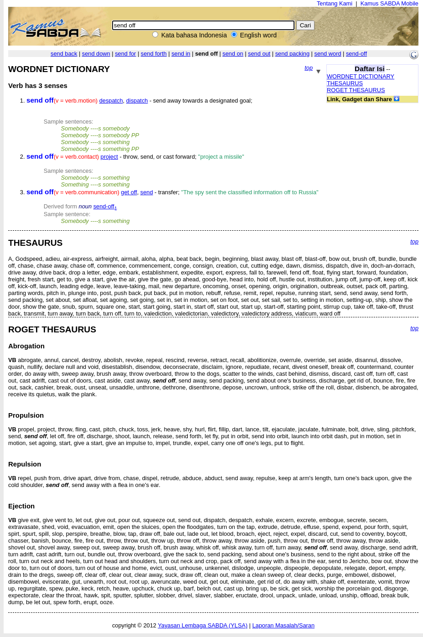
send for (125, 53)
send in (180, 53)
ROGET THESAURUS (356, 90)
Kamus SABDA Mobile (389, 3)
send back (64, 53)
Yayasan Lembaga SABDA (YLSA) (203, 625)
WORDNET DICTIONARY (360, 76)
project (109, 156)
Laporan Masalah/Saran (283, 625)
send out (259, 53)
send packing (292, 53)
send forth (154, 53)
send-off (356, 53)
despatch (111, 100)
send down (96, 53)
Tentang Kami (334, 3)
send (146, 192)
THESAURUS (345, 83)
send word (327, 53)
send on (232, 53)
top (308, 67)
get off (129, 192)
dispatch (137, 100)
